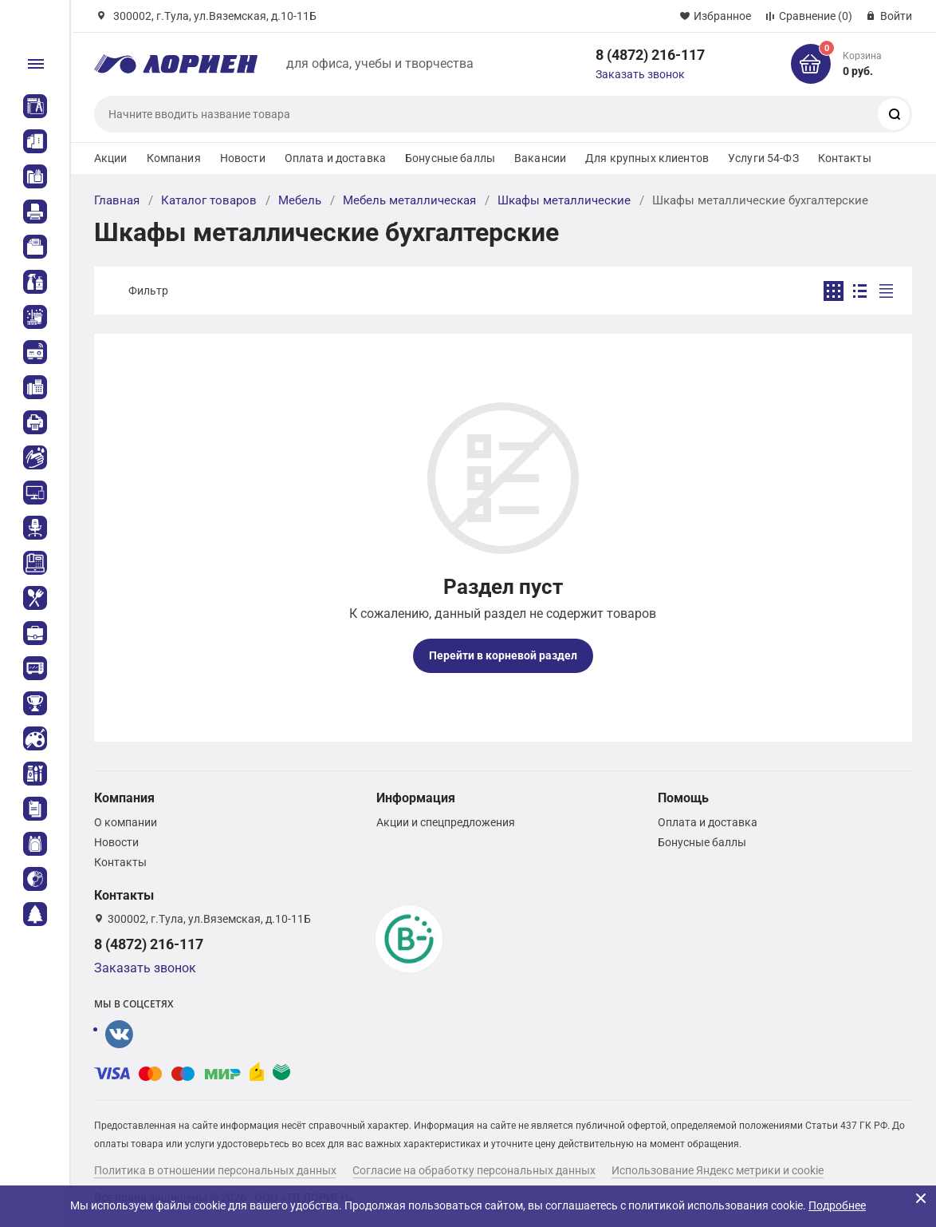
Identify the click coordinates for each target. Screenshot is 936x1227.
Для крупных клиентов (647, 158)
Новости (242, 158)
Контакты (844, 158)
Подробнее (837, 1205)
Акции (111, 158)
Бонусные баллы (450, 158)
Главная (117, 200)
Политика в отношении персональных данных (215, 1170)
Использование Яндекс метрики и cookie (718, 1170)
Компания (174, 158)
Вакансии (540, 158)
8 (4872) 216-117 (650, 54)
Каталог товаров (209, 200)
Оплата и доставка (335, 158)
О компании (125, 822)
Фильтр (148, 290)
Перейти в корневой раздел (503, 655)
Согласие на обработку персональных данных (474, 1170)
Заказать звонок (640, 74)
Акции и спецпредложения (445, 822)
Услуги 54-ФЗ (763, 158)
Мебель (299, 200)
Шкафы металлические (564, 200)
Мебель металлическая (409, 200)
